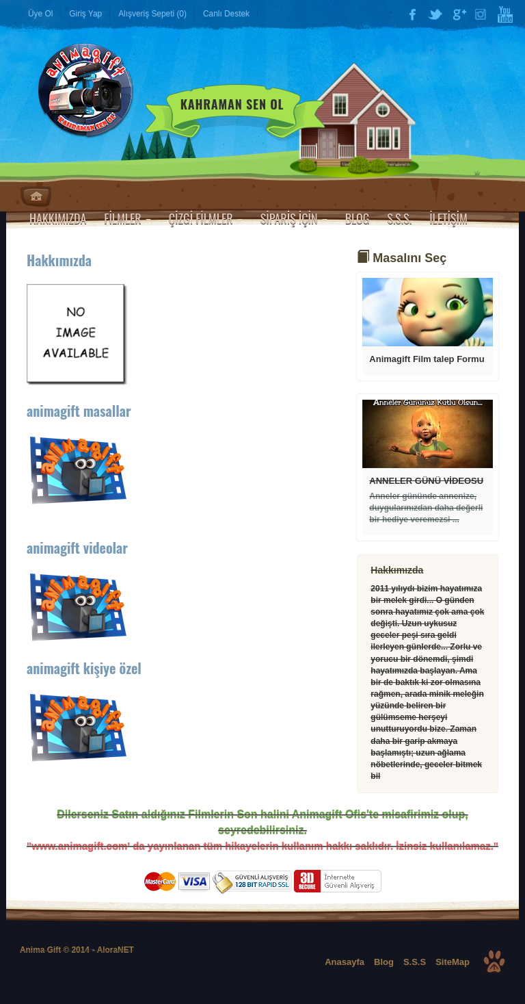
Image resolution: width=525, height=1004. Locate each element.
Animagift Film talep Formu (426, 359)
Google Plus (458, 14)
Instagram (482, 14)
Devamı (427, 312)
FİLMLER (127, 218)
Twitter (435, 14)
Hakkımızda (59, 260)
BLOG (357, 218)
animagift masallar (79, 410)
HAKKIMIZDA (57, 218)
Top (494, 961)
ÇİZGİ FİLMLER (206, 218)
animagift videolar (77, 547)
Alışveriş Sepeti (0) (152, 13)
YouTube (505, 14)
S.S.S (414, 962)
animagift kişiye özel (84, 668)
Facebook (412, 14)
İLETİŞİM (448, 218)
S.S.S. (399, 218)
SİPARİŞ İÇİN (293, 218)
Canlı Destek (226, 13)
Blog (384, 962)
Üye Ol (40, 13)
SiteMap (452, 962)
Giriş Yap (85, 13)
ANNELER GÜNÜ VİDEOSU (426, 481)
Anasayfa (36, 196)
